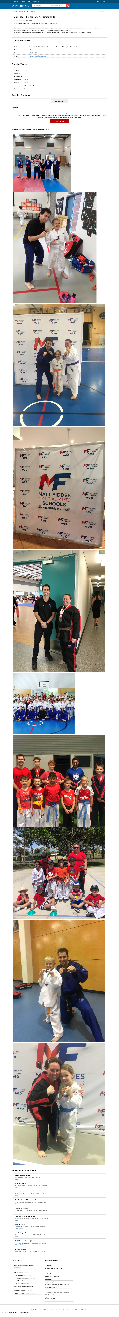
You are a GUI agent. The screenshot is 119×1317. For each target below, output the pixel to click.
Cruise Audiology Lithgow (22, 1275)
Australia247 (20, 6)
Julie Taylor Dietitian (21, 1208)
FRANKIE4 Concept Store (52, 1276)
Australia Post (48, 1265)
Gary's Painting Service (51, 1282)
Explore (23, 1)
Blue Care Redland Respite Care (25, 1216)
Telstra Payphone (22, 1283)
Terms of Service (72, 1309)
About (29, 1)
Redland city (24, 11)
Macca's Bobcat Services (23, 1280)
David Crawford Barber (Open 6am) (26, 1241)
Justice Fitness (19, 1192)
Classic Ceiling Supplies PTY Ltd (53, 1268)
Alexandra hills (31, 11)
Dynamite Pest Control (23, 1270)
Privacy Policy (60, 1309)
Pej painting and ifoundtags (24, 1278)
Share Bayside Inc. (20, 1183)
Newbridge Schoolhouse (23, 1290)
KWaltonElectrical (21, 1272)
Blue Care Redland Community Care (26, 1200)
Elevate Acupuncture (21, 1233)
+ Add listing (44, 1309)
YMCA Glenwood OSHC (22, 1175)
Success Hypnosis (20, 1249)
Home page (15, 1)
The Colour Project (50, 1290)
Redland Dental (20, 1224)
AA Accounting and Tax (51, 1287)
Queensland (17, 11)
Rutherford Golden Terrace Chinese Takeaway (57, 1284)
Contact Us (36, 1)
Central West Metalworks (24, 1293)
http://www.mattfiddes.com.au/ (38, 56)
